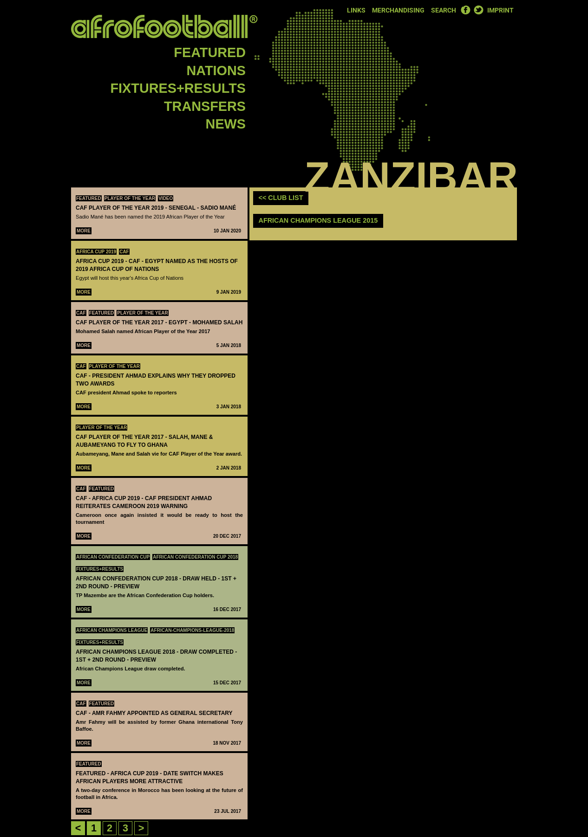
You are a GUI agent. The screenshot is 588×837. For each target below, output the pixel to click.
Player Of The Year (130, 198)
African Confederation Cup (113, 557)
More (84, 230)
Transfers (205, 106)
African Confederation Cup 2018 (195, 557)
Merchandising (398, 10)
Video (165, 198)
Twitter (478, 9)
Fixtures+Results (178, 88)
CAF (124, 251)
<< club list (281, 197)
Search (443, 10)
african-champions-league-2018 (192, 630)
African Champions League (111, 630)
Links (356, 10)
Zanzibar (411, 177)
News (226, 123)
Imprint (500, 10)
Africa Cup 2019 (96, 251)
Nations (216, 70)
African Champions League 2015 (318, 220)
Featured (210, 52)
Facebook (465, 9)
